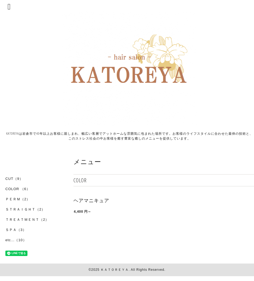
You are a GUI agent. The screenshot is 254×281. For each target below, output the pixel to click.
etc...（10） (16, 240)
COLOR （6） (17, 189)
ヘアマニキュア (91, 200)
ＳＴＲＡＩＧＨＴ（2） (25, 209)
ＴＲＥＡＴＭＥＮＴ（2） (27, 220)
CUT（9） (14, 179)
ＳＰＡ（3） (15, 230)
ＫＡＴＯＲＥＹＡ (115, 270)
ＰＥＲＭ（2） (17, 199)
